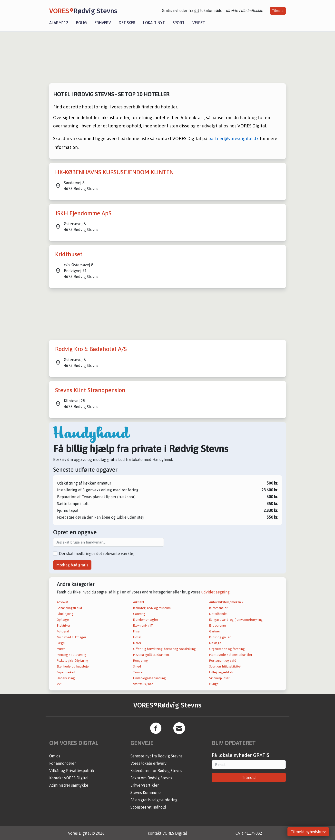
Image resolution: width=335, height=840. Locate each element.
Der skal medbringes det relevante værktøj (97, 553)
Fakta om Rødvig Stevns (151, 778)
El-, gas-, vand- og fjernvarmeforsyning (236, 619)
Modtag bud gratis (72, 565)
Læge (61, 643)
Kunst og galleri (220, 637)
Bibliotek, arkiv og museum (152, 608)
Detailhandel (218, 614)
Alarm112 (58, 22)
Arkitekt (138, 602)
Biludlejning (65, 614)
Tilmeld (278, 11)
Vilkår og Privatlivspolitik (71, 770)
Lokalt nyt (154, 22)
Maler (137, 643)
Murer (61, 649)
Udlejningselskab (221, 672)
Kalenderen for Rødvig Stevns (156, 770)
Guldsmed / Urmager (71, 637)
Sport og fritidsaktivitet (225, 666)
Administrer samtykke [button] (68, 785)
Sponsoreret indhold (148, 807)
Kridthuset (68, 254)
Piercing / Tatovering (71, 655)
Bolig (81, 22)
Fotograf (63, 631)
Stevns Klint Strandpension (90, 390)
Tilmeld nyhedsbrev (308, 832)
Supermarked (66, 672)
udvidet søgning (215, 592)
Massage (215, 643)
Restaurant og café (222, 660)
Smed (137, 666)
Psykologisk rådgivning (72, 660)
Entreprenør (217, 625)
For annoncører (62, 763)
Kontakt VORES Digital (69, 778)
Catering (139, 614)
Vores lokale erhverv (148, 763)
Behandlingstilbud (69, 608)
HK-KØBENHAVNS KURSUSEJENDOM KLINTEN (114, 172)
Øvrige (214, 684)
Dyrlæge (63, 619)
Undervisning (66, 678)
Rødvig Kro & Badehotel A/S (91, 349)
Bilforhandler (218, 608)
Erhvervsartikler (144, 785)
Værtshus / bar (143, 684)
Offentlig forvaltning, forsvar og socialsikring (164, 649)
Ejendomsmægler (145, 619)
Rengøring (140, 660)
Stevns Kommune (145, 792)
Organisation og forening (227, 649)
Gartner (214, 631)
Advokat (62, 602)
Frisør (136, 631)
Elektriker (63, 625)
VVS (59, 684)
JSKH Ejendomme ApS (83, 213)
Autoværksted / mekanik (226, 602)
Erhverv (103, 22)
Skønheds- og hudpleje (73, 666)
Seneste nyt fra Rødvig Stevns (156, 756)
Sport (179, 22)
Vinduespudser (219, 678)
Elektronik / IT (143, 625)
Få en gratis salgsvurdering (153, 800)
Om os (54, 756)
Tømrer (138, 672)
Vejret (198, 22)
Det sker (127, 22)
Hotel (137, 637)
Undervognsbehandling (149, 678)
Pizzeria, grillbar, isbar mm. (151, 655)
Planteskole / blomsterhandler (230, 655)
